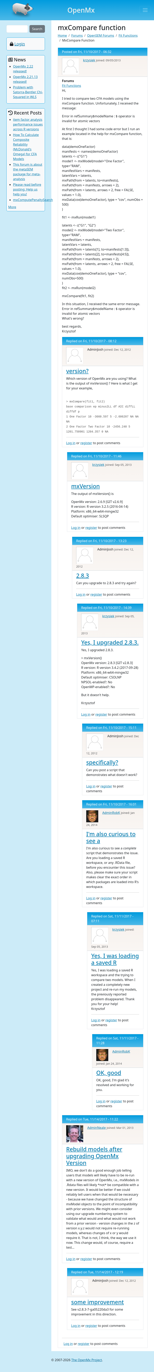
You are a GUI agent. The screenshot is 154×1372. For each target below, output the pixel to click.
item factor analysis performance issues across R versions (28, 124)
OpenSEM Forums (100, 35)
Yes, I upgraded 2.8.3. (110, 642)
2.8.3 (82, 575)
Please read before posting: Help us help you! (27, 189)
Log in (70, 443)
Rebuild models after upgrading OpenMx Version (94, 1155)
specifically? (102, 762)
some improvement (97, 1302)
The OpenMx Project (86, 1360)
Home (62, 35)
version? (77, 371)
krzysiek (89, 60)
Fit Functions (128, 35)
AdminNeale (96, 1127)
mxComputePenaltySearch (33, 200)
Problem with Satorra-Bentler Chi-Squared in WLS (28, 92)
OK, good (108, 1072)
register (86, 443)
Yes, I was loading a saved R (115, 959)
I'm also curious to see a (111, 837)
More (12, 207)
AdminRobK (111, 812)
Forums (77, 35)
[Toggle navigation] (145, 10)
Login (19, 44)
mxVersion (85, 486)
